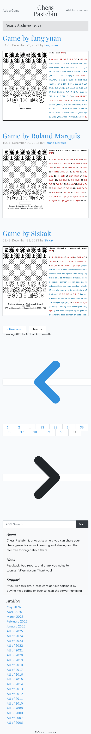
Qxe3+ (55, 196)
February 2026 (17, 621)
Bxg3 (76, 176)
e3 (77, 159)
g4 (74, 265)
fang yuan (51, 45)
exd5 (78, 76)
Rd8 (67, 265)
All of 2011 (15, 699)
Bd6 (71, 159)
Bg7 (75, 59)
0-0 (59, 164)
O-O (85, 261)
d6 (64, 257)
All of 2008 (15, 713)
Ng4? (51, 310)
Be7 (72, 261)
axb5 (78, 164)
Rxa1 (51, 168)
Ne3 (65, 192)
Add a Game (11, 11)
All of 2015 (15, 679)
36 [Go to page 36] (9, 432)
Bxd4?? (84, 76)
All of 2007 (15, 718)
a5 (86, 117)
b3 (60, 261)
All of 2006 (15, 723)
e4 (52, 59)
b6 (74, 168)
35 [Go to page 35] (82, 427)
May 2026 (14, 607)
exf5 (77, 302)
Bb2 (67, 159)
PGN (63, 53)
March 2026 (15, 617)
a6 (69, 164)
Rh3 (80, 184)
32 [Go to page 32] (42, 427)
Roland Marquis (55, 143)
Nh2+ (85, 184)
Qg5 (67, 188)
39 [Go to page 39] (48, 432)
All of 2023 (15, 641)
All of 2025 (15, 631)
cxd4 (63, 176)
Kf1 (85, 180)
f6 (55, 100)
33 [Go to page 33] (56, 427)
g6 (55, 59)
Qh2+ (77, 180)
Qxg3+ (51, 180)
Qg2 (74, 294)
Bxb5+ (84, 188)
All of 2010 (15, 703)
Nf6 (80, 159)
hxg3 (85, 176)
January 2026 (16, 626)
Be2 (61, 100)
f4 (52, 172)
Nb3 (70, 168)
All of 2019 (15, 660)
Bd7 (62, 184)
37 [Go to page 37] (22, 432)
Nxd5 (78, 188)
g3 (74, 172)
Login (10, 555)
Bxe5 (85, 172)
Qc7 (67, 172)
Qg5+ (81, 196)
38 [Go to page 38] (35, 432)
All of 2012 (15, 694)
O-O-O (80, 261)
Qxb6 (76, 196)
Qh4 (78, 201)
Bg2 (60, 180)
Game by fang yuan (32, 37)
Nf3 (82, 59)
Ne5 (77, 172)
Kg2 (64, 196)
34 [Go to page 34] (69, 427)
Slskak (48, 240)
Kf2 (53, 192)
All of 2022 (15, 646)
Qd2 (71, 100)
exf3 (56, 172)
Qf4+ (82, 192)
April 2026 (14, 612)
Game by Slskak (27, 233)
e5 (55, 159)
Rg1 (63, 294)
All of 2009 (15, 708)
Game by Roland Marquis (41, 135)
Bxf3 (63, 172)
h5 (71, 188)
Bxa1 (59, 168)
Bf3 (50, 196)
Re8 (50, 184)
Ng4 (65, 180)
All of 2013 (15, 689)
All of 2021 (15, 650)
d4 (61, 59)
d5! (85, 59)
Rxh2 (54, 188)
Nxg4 (78, 265)
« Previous (14, 329)
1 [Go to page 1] (8, 427)
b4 (52, 159)
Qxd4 (51, 100)
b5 (59, 159)
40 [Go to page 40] (62, 432)
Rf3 (72, 180)
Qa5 (55, 265)
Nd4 (55, 164)
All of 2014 (15, 684)
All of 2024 (15, 636)
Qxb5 (76, 192)
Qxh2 (59, 188)
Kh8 (57, 192)
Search (82, 524)
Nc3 (71, 59)
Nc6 (64, 59)
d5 (62, 159)
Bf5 (65, 100)
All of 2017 (15, 670)
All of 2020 (15, 655)
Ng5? (85, 302)
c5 (63, 168)
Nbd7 (85, 168)
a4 (74, 164)
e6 (63, 261)
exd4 (71, 176)
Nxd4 (77, 96)
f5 (73, 302)
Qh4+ (54, 201)
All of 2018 (15, 665)
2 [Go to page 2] (19, 427)
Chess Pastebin (45, 10)
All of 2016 (15, 675)
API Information (77, 10)
